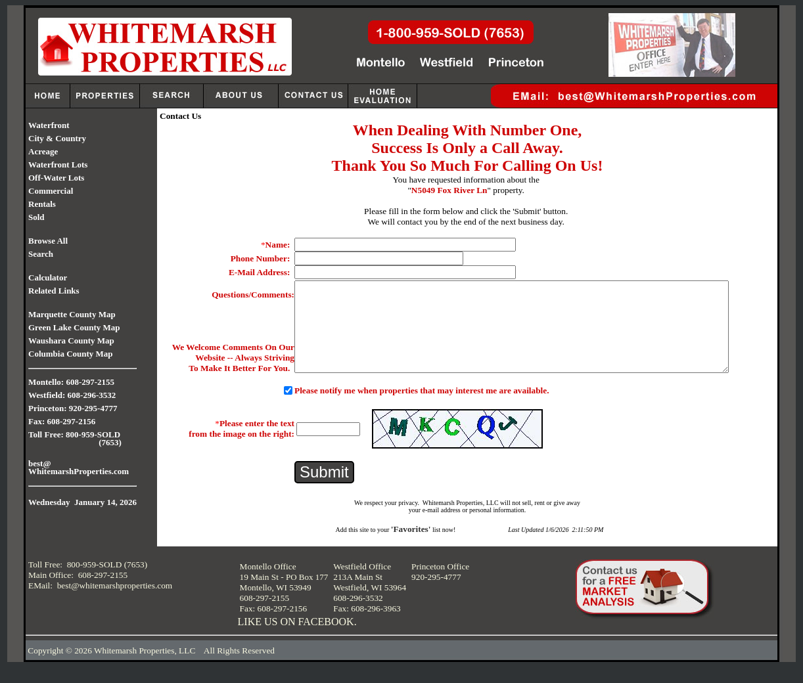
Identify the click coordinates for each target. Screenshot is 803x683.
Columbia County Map (70, 354)
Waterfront (49, 125)
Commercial (50, 191)
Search (40, 254)
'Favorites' (411, 545)
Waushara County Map (71, 340)
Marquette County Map (72, 314)
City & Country (57, 138)
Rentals (42, 204)
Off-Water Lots (56, 178)
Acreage (43, 151)
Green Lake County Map (74, 327)
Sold (36, 217)
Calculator (47, 277)
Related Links (54, 291)
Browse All (48, 241)
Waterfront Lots (57, 164)
